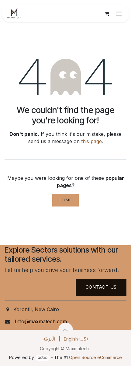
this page (91, 141)
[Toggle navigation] (119, 13)
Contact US (101, 287)
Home (65, 200)
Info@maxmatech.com (41, 321)
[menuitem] (49, 339)
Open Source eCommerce (95, 357)
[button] (65, 330)
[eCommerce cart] (107, 14)
